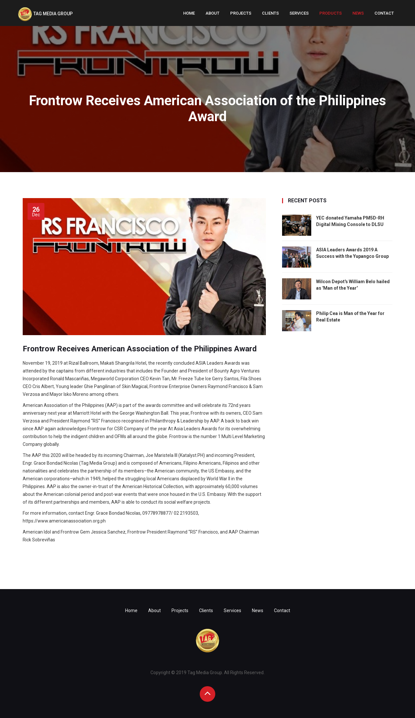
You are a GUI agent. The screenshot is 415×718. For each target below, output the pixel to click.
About (212, 13)
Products (330, 13)
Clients (270, 13)
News (358, 13)
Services (299, 13)
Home (189, 13)
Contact (384, 13)
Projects (240, 13)
